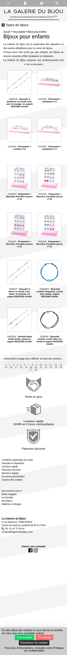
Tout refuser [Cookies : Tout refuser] (45, 637)
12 (50, 380)
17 (16, 382)
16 (11, 382)
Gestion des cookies (12, 495)
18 (21, 382)
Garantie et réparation (13, 478)
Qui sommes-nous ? (12, 506)
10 (40, 380)
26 (61, 382)
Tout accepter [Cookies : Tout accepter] (24, 637)
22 (41, 382)
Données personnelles (13, 492)
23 (46, 382)
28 (36, 385)
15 (6, 382)
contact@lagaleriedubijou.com (17, 547)
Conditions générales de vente (17, 475)
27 (31, 385)
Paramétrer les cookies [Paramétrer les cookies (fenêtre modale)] (34, 642)
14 (60, 380)
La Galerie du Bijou (14, 534)
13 (55, 380)
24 (51, 382)
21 (36, 382)
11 (45, 380)
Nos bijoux (7, 516)
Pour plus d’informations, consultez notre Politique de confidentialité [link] (34, 649)
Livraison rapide (10, 482)
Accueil (6, 31)
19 (26, 382)
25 (56, 382)
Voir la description (33, 79)
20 (31, 382)
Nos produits (19, 31)
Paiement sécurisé (11, 485)
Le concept (7, 513)
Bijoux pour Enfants (37, 31)
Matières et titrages (11, 519)
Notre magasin (9, 509)
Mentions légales (10, 488)
